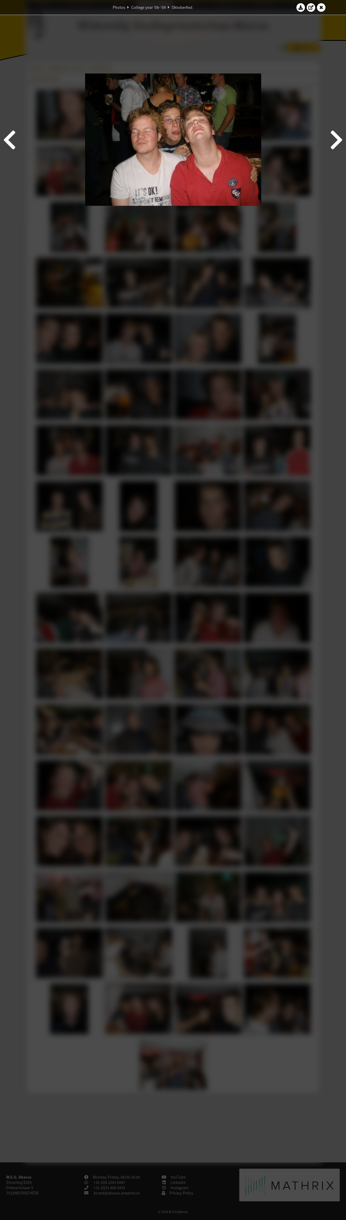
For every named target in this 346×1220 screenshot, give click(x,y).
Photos (119, 7)
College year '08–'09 (148, 7)
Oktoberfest (182, 7)
